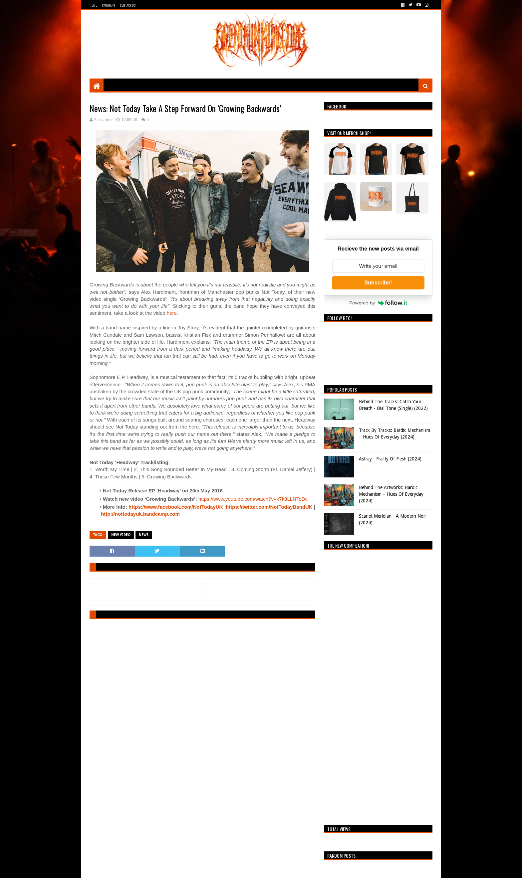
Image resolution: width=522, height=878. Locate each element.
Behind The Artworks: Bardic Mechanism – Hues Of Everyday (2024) (391, 494)
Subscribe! (378, 282)
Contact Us (127, 5)
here (172, 313)
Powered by (378, 302)
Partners (108, 5)
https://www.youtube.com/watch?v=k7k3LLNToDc (253, 499)
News (143, 535)
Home (93, 5)
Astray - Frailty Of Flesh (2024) (390, 458)
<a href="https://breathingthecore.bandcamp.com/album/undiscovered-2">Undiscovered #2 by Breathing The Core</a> (378, 685)
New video (120, 535)
